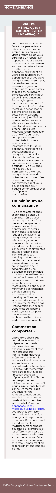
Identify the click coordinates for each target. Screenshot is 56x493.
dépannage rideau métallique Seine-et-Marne (28, 407)
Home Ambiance (18, 7)
